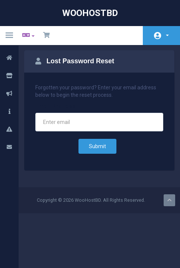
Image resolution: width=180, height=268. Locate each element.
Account (167, 35)
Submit (97, 146)
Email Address (55, 106)
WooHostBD (90, 13)
